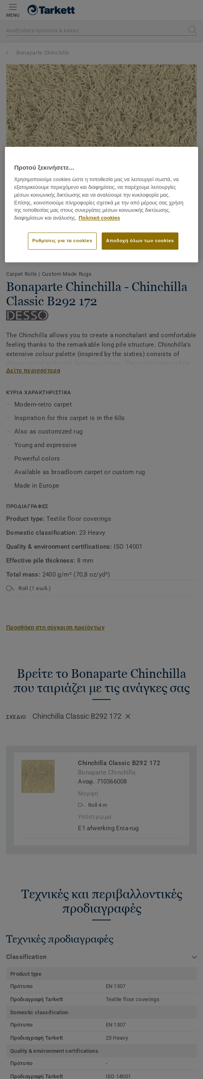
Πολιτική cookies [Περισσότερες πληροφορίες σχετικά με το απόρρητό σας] (99, 218)
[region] (101, 204)
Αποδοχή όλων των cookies (140, 240)
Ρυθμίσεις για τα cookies (62, 240)
